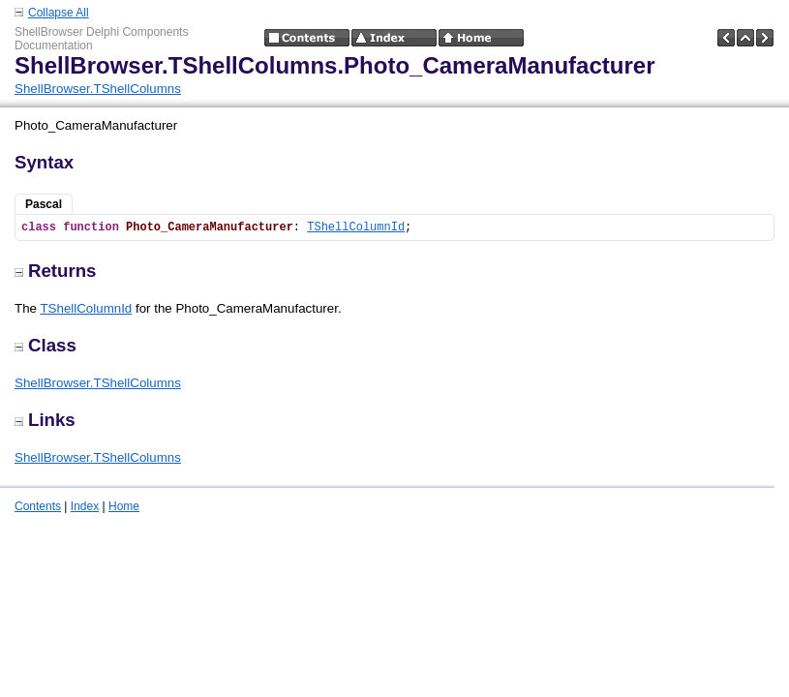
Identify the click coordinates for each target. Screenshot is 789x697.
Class (45, 345)
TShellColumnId (356, 227)
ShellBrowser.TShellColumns (98, 88)
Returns (56, 270)
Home (123, 506)
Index (85, 506)
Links (45, 419)
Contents (38, 506)
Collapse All (58, 12)
